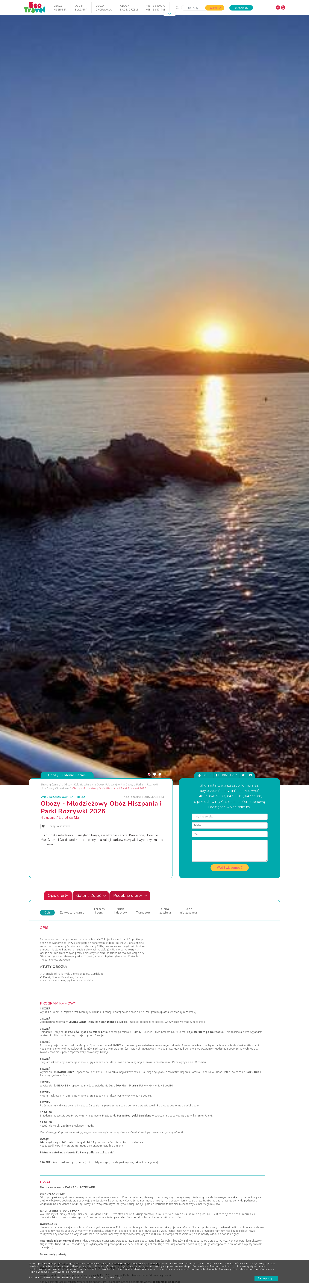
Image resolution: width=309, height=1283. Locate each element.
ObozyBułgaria (81, 7)
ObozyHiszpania (60, 7)
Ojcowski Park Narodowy (173, 1254)
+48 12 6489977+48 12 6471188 (155, 7)
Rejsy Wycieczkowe (112, 1041)
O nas (97, 1215)
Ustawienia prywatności (72, 1277)
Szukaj (215, 7)
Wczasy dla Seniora (170, 1026)
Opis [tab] (47, 241)
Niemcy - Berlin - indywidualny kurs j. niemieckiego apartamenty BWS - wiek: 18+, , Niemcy (239, 928)
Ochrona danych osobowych (106, 1277)
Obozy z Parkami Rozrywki (142, 113)
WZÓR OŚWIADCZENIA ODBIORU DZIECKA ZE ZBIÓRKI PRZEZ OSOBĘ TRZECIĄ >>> (209, 677)
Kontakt (98, 1209)
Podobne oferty (130, 224)
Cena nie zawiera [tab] (188, 240)
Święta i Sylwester (111, 1057)
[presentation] (264, 881)
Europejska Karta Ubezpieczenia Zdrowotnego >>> (139, 603)
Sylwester (106, 1046)
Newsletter (132, 1222)
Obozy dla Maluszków (114, 1031)
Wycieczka (221, 1041)
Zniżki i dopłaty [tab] (120, 240)
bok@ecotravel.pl (263, 1171)
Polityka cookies (103, 1228)
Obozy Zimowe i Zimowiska (60, 1036)
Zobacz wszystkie (248, 988)
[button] (169, 14)
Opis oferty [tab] (58, 224)
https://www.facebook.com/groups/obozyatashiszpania (214, 702)
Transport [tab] (143, 241)
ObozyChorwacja (104, 7)
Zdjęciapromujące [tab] (43, 818)
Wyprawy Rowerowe (227, 1036)
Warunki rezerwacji (104, 1222)
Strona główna (49, 113)
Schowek (241, 7)
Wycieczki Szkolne (169, 1241)
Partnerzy (131, 1215)
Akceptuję (266, 1278)
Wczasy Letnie (166, 1031)
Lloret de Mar (69, 146)
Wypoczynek (222, 1046)
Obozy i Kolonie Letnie (77, 113)
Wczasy (48, 1057)
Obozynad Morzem (129, 7)
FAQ (128, 1209)
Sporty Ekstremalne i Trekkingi (61, 1051)
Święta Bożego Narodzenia (116, 1051)
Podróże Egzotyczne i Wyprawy (62, 1046)
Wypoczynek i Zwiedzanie (230, 1031)
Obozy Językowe (110, 1036)
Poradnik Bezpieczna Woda (174, 1234)
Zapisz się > (72, 1241)
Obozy (47, 1026)
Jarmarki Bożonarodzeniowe (117, 1026)
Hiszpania (48, 146)
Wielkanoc (164, 1046)
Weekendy (164, 1041)
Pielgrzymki (50, 1041)
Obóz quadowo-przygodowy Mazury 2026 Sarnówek (109, 926)
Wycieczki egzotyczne (171, 1057)
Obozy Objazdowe (58, 117)
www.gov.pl (145, 596)
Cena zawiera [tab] (165, 240)
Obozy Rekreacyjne (108, 113)
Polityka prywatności (42, 1277)
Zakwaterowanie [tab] (72, 241)
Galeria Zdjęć (91, 224)
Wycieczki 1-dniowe (170, 1051)
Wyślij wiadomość (229, 196)
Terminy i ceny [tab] (99, 240)
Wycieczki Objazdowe (228, 1026)
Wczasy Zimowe (168, 1036)
